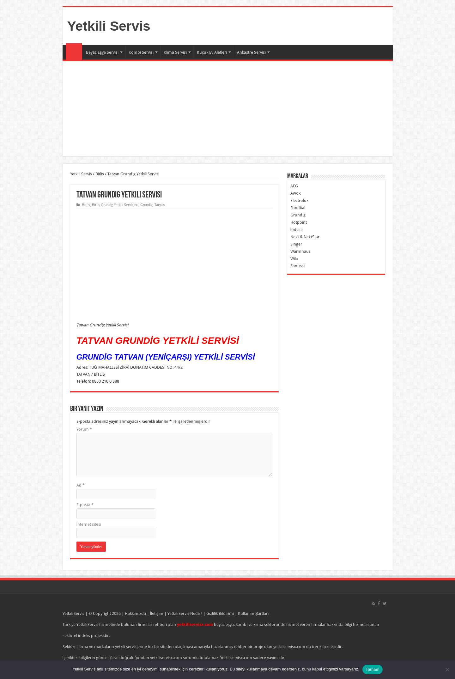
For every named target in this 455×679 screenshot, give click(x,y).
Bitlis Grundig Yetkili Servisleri (115, 205)
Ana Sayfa (74, 51)
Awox (295, 193)
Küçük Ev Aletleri (212, 52)
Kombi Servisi (141, 52)
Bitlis (99, 174)
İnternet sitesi (88, 524)
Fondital (297, 207)
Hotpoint (298, 222)
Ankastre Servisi (251, 52)
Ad (80, 485)
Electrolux (299, 200)
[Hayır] (447, 669)
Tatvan (160, 205)
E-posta (85, 504)
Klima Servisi (175, 52)
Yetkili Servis (108, 25)
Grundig (146, 205)
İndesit (296, 229)
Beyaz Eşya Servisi (102, 52)
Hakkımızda (135, 613)
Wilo (294, 258)
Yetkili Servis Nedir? (184, 613)
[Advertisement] (228, 108)
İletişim (156, 613)
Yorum (84, 429)
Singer (296, 244)
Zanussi (297, 266)
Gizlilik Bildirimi (220, 613)
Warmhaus (300, 251)
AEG (294, 186)
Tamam (372, 669)
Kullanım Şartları (253, 613)
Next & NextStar (304, 236)
